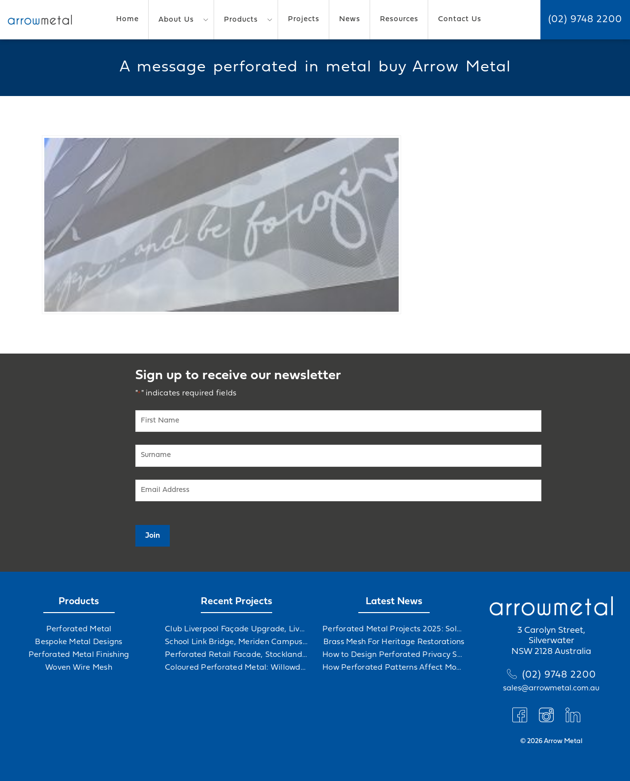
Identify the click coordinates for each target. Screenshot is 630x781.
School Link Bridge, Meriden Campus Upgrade (236, 642)
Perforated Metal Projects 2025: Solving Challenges (393, 629)
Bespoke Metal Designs (78, 642)
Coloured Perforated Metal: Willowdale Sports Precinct (236, 668)
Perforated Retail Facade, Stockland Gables (236, 655)
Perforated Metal (79, 629)
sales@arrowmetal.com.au (551, 688)
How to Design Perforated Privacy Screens (393, 655)
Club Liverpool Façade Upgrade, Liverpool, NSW (236, 629)
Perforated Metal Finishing (79, 655)
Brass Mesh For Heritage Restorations (394, 642)
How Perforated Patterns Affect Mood (393, 668)
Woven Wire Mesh (78, 668)
